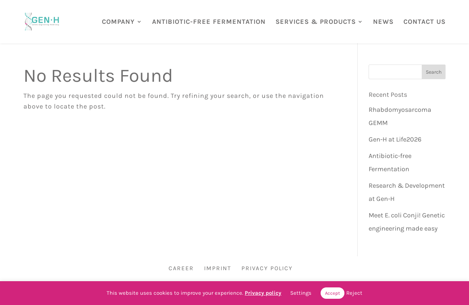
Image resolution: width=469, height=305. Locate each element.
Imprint (217, 268)
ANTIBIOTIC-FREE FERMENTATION (209, 22)
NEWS (383, 22)
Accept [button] (332, 293)
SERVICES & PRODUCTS (316, 22)
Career (181, 268)
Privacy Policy (267, 268)
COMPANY (118, 22)
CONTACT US (424, 22)
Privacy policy (263, 293)
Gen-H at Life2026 (395, 139)
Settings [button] (300, 293)
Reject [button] (354, 293)
